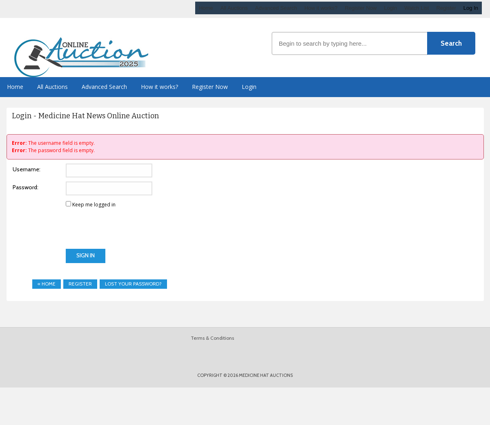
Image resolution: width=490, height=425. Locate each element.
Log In (470, 8)
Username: (26, 169)
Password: (25, 187)
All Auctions (234, 8)
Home (206, 8)
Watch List (416, 8)
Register (446, 8)
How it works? (320, 8)
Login (390, 8)
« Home (47, 284)
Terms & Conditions (212, 338)
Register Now (360, 8)
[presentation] (73, 233)
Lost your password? (133, 284)
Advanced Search (276, 8)
